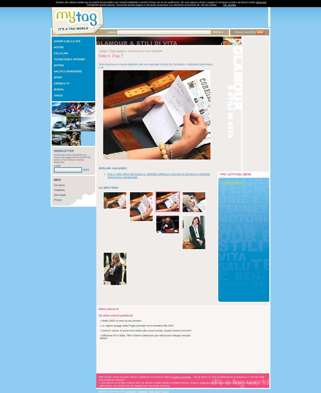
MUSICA (59, 89)
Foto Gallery (118, 51)
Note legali (60, 195)
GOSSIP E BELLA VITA (67, 41)
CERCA (111, 32)
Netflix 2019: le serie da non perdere (121, 320)
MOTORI (59, 65)
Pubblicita (59, 190)
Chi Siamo (131, 391)
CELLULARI (61, 53)
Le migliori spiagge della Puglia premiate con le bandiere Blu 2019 (137, 325)
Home (103, 51)
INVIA (86, 170)
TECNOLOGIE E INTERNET (69, 59)
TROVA (218, 32)
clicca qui (261, 2)
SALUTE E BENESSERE (68, 71)
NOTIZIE (59, 47)
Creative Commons (181, 377)
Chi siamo (59, 185)
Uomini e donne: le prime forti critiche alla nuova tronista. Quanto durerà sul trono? (146, 330)
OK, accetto (229, 5)
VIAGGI (58, 95)
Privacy (58, 200)
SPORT (58, 77)
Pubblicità (142, 391)
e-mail (57, 166)
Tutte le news (232, 182)
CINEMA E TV (62, 83)
